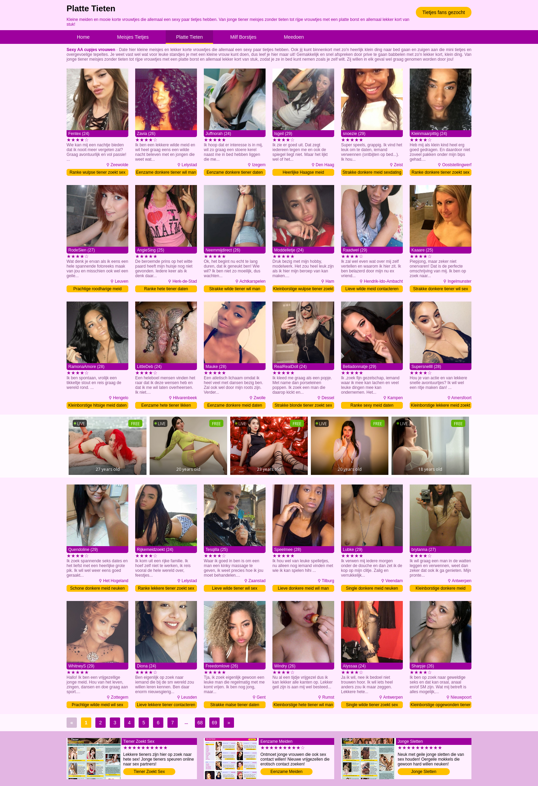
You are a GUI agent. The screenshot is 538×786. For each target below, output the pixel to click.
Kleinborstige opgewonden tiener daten (441, 705)
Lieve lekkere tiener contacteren (166, 704)
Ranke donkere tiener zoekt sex (441, 172)
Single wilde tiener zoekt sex (372, 704)
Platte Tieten (189, 37)
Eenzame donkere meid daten (234, 405)
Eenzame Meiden (286, 771)
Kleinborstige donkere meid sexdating (440, 589)
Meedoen (294, 37)
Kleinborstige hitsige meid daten (97, 405)
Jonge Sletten (423, 771)
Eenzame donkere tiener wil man (166, 172)
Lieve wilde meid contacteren (372, 288)
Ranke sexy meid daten (371, 405)
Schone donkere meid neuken (97, 588)
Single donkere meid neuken (372, 588)
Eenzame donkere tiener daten (235, 172)
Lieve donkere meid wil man (303, 588)
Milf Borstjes (243, 37)
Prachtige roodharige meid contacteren (97, 289)
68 (200, 722)
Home (83, 37)
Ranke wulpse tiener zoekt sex (98, 172)
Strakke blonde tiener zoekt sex (303, 405)
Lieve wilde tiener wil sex (234, 588)
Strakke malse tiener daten (234, 704)
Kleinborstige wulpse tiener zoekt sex (303, 289)
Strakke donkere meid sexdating (371, 172)
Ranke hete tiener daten (166, 288)
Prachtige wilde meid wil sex (97, 704)
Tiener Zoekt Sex (149, 771)
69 (214, 722)
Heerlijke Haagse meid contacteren (303, 173)
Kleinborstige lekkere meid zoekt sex (440, 406)
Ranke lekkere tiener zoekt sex (166, 588)
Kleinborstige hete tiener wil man (303, 704)
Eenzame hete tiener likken (166, 405)
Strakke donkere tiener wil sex (440, 288)
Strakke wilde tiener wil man (234, 288)
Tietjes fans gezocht (443, 12)
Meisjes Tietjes (133, 37)
